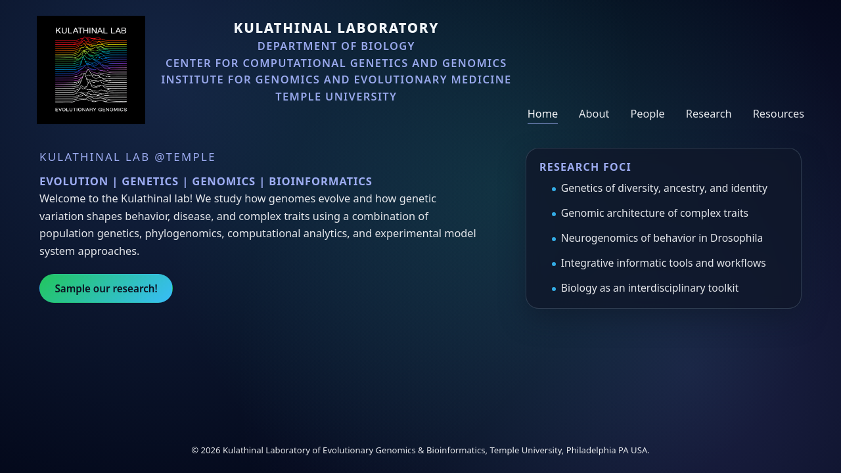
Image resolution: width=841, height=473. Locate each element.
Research (709, 113)
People (647, 113)
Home (543, 113)
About (594, 113)
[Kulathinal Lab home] (91, 70)
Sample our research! (106, 288)
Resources (778, 113)
